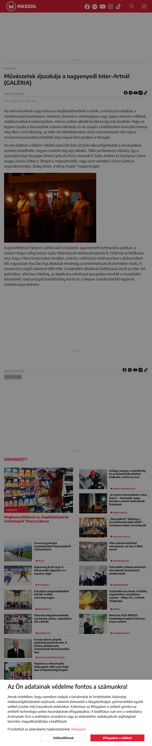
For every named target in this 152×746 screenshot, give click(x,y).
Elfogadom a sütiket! (117, 738)
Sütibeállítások (63, 738)
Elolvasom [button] (78, 729)
